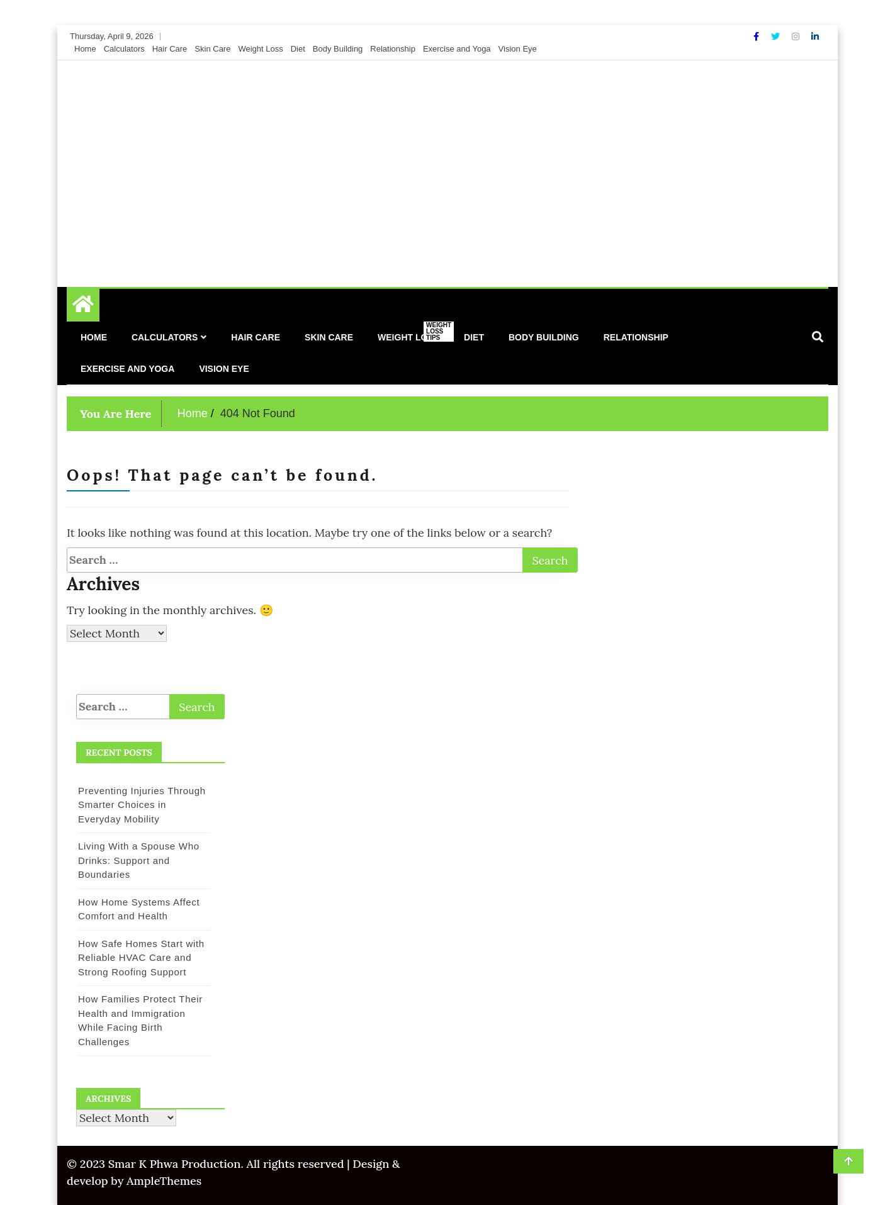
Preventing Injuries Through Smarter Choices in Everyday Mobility (142, 804)
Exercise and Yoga (457, 48)
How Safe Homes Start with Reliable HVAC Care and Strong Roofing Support (141, 957)
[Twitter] (776, 36)
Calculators (124, 48)
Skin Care (212, 48)
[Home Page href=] (83, 307)
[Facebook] (757, 36)
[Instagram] (797, 36)
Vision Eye (517, 48)
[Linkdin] (815, 36)
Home (85, 48)
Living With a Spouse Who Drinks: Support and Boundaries (139, 860)
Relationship (392, 48)
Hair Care (170, 48)
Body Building (338, 48)
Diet (298, 48)
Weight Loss (260, 48)
